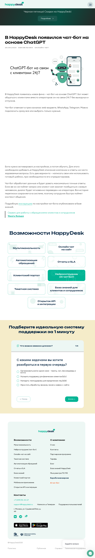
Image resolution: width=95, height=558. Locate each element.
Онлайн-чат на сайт (22, 458)
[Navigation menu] (90, 5)
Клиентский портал (22, 481)
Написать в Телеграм (46, 508)
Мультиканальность (22, 448)
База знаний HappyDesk (60, 472)
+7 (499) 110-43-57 (21, 504)
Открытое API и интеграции (25, 491)
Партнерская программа (60, 458)
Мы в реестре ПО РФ (59, 477)
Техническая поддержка (75, 552)
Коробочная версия (59, 482)
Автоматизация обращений (25, 467)
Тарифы (53, 463)
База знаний (19, 477)
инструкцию (29, 205)
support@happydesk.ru (23, 508)
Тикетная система (21, 463)
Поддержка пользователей (70, 508)
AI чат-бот (54, 486)
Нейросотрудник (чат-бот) (25, 453)
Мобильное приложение (24, 486)
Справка (58, 552)
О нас (52, 448)
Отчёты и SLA (19, 472)
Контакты (54, 453)
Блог (52, 467)
